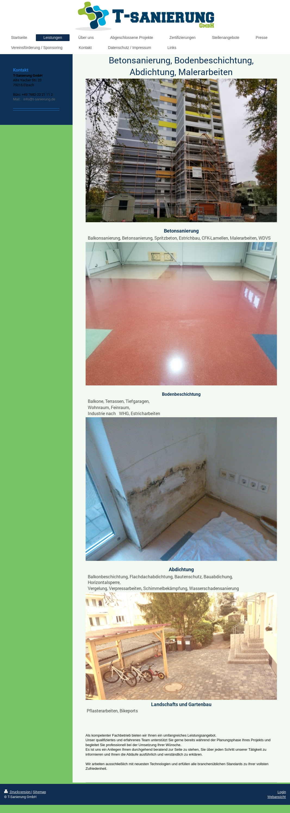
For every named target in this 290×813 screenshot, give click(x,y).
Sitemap (39, 791)
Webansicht (276, 796)
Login (281, 791)
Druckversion (17, 791)
